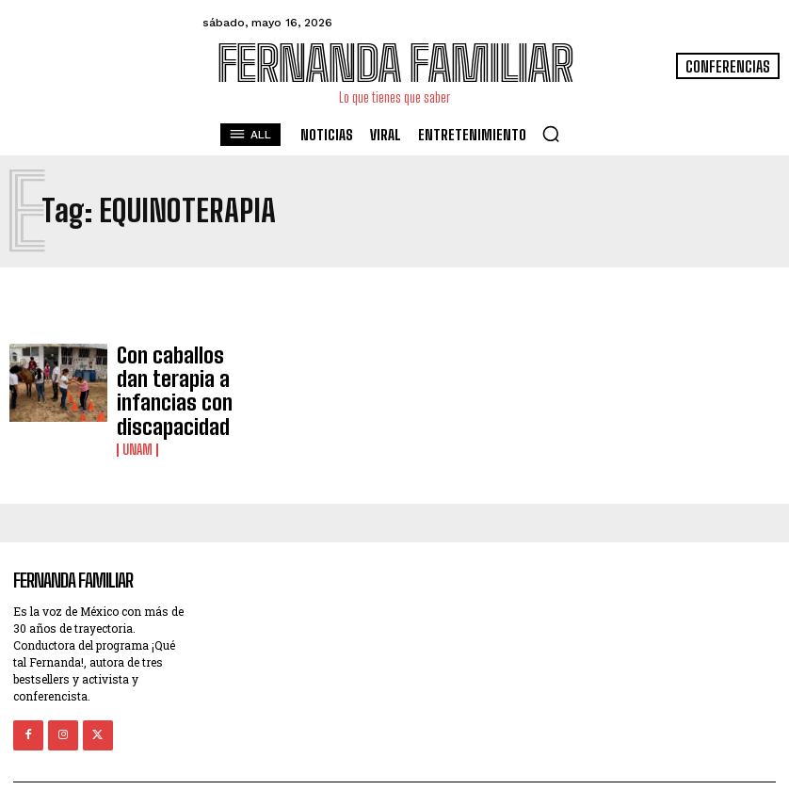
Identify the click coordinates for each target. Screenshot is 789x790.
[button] (551, 134)
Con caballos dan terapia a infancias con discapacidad (175, 372)
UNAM (137, 409)
